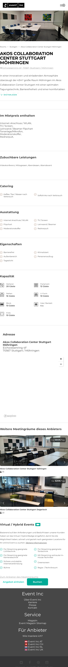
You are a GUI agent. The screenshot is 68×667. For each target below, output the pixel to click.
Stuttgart (13, 47)
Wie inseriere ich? (33, 636)
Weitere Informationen (36, 543)
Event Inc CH (34, 644)
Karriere (32, 602)
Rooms (3, 47)
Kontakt (32, 607)
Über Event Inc (32, 599)
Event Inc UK (34, 649)
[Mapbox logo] (10, 416)
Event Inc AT (33, 641)
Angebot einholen (13, 582)
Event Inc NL (34, 647)
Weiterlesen (8, 94)
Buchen (37, 582)
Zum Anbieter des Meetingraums (19, 577)
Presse (32, 605)
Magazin (32, 620)
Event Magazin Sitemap (32, 623)
